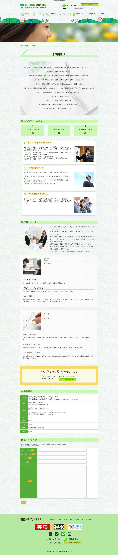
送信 (23, 502)
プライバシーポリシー (76, 520)
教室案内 (53, 520)
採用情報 (89, 520)
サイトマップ (63, 520)
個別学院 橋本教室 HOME (25, 45)
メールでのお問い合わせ (90, 5)
